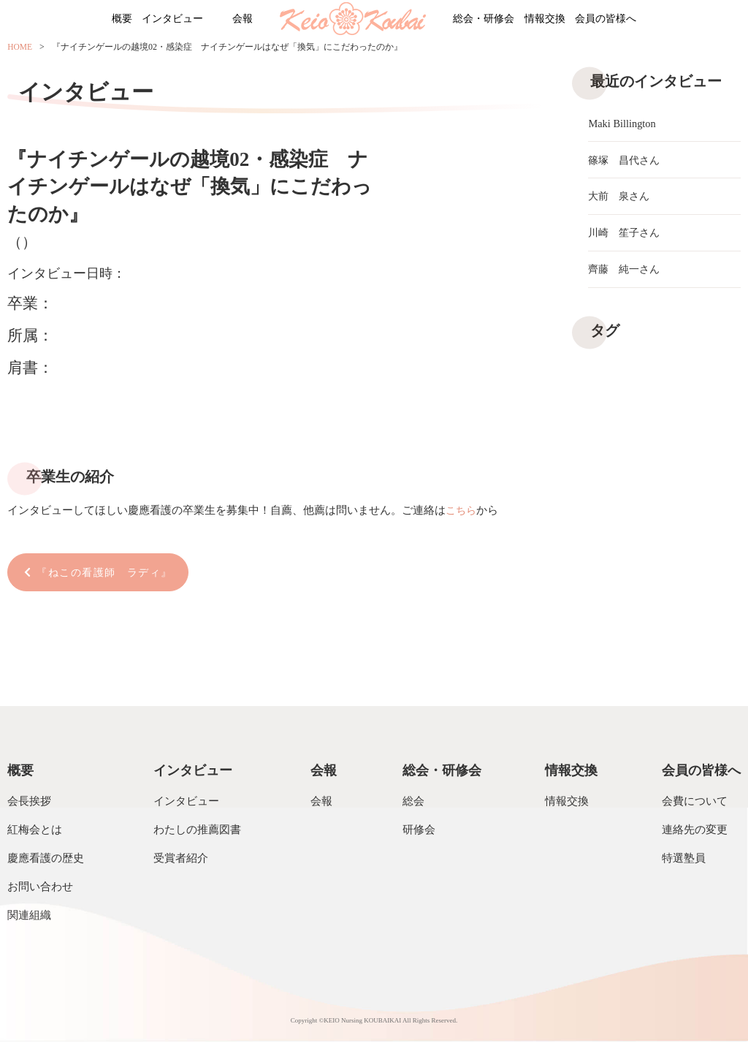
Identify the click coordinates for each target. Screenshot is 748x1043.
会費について (695, 802)
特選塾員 (684, 859)
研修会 (418, 831)
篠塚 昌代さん (626, 161)
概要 (72, 20)
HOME (20, 49)
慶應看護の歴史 (45, 859)
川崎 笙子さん (626, 237)
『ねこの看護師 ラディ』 (110, 573)
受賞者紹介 (180, 859)
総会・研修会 (491, 20)
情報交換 (573, 20)
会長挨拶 (29, 802)
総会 (413, 802)
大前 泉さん (621, 199)
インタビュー (142, 20)
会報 (232, 20)
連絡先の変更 (695, 831)
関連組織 (29, 916)
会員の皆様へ (654, 20)
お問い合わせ (40, 888)
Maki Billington (623, 123)
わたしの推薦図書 (197, 831)
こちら (462, 510)
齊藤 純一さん (626, 275)
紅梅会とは (34, 831)
